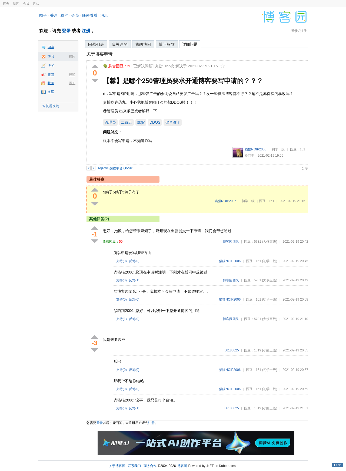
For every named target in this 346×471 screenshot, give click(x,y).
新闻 (16, 3)
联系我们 (134, 466)
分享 (305, 168)
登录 (66, 30)
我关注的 (120, 44)
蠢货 (141, 122)
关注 (54, 15)
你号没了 (172, 122)
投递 (72, 75)
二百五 (126, 122)
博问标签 (167, 44)
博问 (51, 56)
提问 (72, 56)
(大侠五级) (269, 241)
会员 (26, 3)
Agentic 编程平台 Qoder (115, 168)
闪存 (51, 47)
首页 (6, 3)
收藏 (51, 83)
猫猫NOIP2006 (255, 149)
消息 (104, 15)
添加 (72, 83)
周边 (36, 3)
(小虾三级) (269, 350)
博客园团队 (231, 241)
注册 (86, 30)
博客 (51, 65)
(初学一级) (269, 261)
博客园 (182, 466)
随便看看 (89, 15)
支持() (121, 261)
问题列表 (96, 44)
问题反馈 (52, 106)
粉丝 (64, 15)
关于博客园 (117, 466)
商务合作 (150, 466)
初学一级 (278, 149)
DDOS (154, 122)
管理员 (110, 122)
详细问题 (189, 44)
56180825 (231, 350)
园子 (43, 15)
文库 (51, 92)
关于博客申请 (99, 54)
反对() (134, 261)
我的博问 (143, 44)
